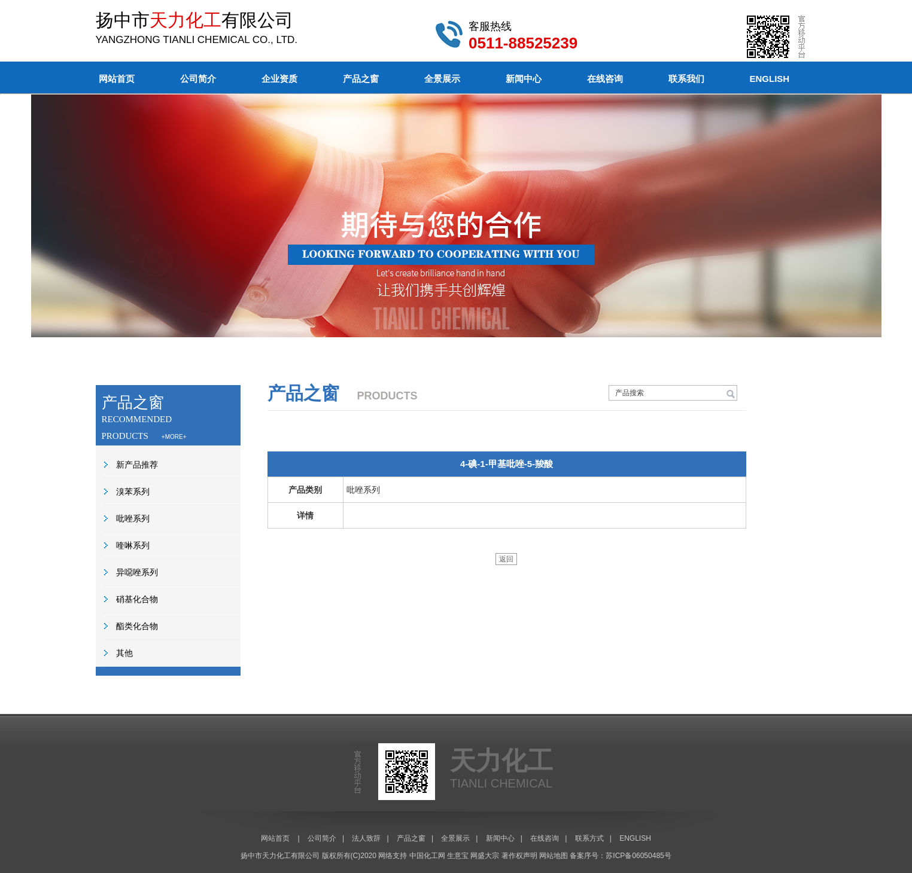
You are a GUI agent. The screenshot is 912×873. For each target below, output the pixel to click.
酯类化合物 (137, 626)
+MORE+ (174, 437)
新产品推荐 (137, 464)
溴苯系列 (133, 491)
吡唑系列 (133, 518)
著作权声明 (519, 855)
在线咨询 (605, 79)
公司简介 (198, 79)
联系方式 (589, 838)
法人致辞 (366, 838)
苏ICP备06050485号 (638, 855)
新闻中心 (524, 79)
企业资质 (279, 79)
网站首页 (117, 79)
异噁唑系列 (137, 572)
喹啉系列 (133, 545)
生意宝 (458, 855)
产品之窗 (361, 79)
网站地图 (553, 855)
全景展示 (442, 79)
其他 (124, 653)
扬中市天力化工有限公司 (280, 855)
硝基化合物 (137, 599)
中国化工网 (427, 855)
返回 (506, 559)
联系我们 (686, 79)
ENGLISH (770, 79)
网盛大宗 (484, 855)
